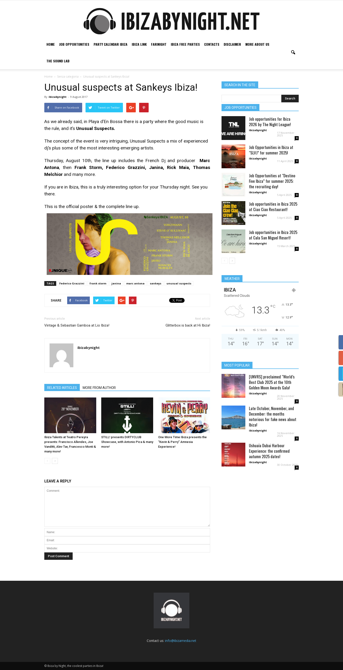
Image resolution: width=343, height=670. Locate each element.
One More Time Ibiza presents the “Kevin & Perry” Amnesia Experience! (182, 441)
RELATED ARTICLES (62, 388)
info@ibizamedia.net (180, 640)
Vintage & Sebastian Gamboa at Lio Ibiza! (76, 325)
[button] (293, 52)
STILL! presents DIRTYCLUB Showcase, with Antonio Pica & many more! (127, 441)
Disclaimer (232, 44)
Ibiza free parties (185, 44)
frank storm (98, 283)
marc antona (135, 283)
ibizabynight (57, 97)
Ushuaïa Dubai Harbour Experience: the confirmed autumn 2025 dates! (269, 450)
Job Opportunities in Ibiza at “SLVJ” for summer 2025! (271, 150)
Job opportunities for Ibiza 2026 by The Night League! (270, 121)
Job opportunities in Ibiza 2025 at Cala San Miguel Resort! (273, 235)
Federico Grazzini (71, 283)
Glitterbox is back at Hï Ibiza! (188, 325)
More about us (257, 44)
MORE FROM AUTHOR (99, 388)
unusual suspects (178, 283)
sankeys (155, 283)
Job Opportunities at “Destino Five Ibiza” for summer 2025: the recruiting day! (272, 181)
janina (116, 283)
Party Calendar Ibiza (110, 44)
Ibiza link (139, 44)
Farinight (158, 44)
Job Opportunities (74, 44)
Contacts (211, 44)
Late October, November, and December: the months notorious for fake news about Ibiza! (272, 416)
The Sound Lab (58, 60)
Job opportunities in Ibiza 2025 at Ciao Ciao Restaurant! (273, 206)
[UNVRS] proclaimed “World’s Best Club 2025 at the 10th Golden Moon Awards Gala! (272, 382)
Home (50, 44)
